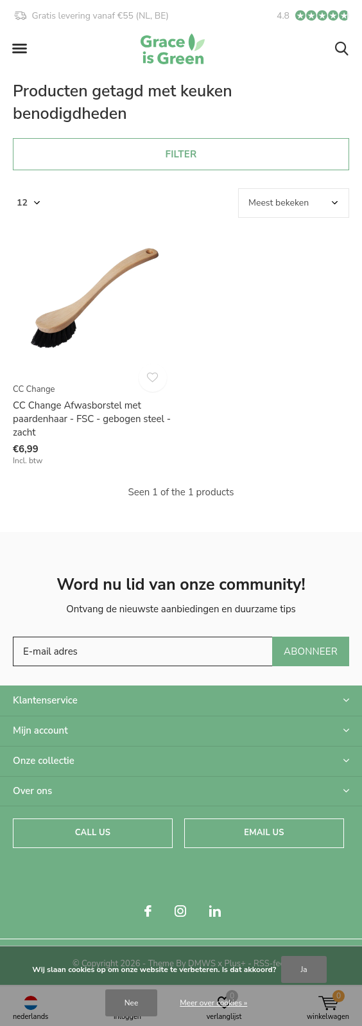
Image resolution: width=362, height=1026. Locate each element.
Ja (303, 969)
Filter (181, 154)
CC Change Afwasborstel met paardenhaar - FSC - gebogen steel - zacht (92, 419)
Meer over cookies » (213, 1003)
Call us (92, 832)
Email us (264, 832)
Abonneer (311, 651)
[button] (19, 48)
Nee (132, 1003)
